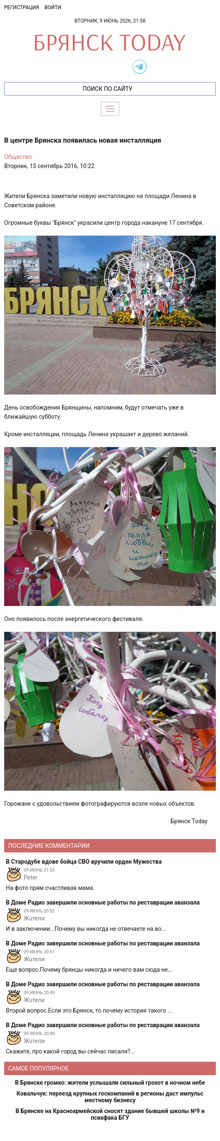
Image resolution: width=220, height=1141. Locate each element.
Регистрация (21, 7)
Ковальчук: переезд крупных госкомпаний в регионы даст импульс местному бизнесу (110, 1096)
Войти (53, 7)
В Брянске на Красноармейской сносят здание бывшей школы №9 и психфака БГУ (110, 1114)
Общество (18, 156)
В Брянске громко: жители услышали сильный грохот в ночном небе (110, 1082)
